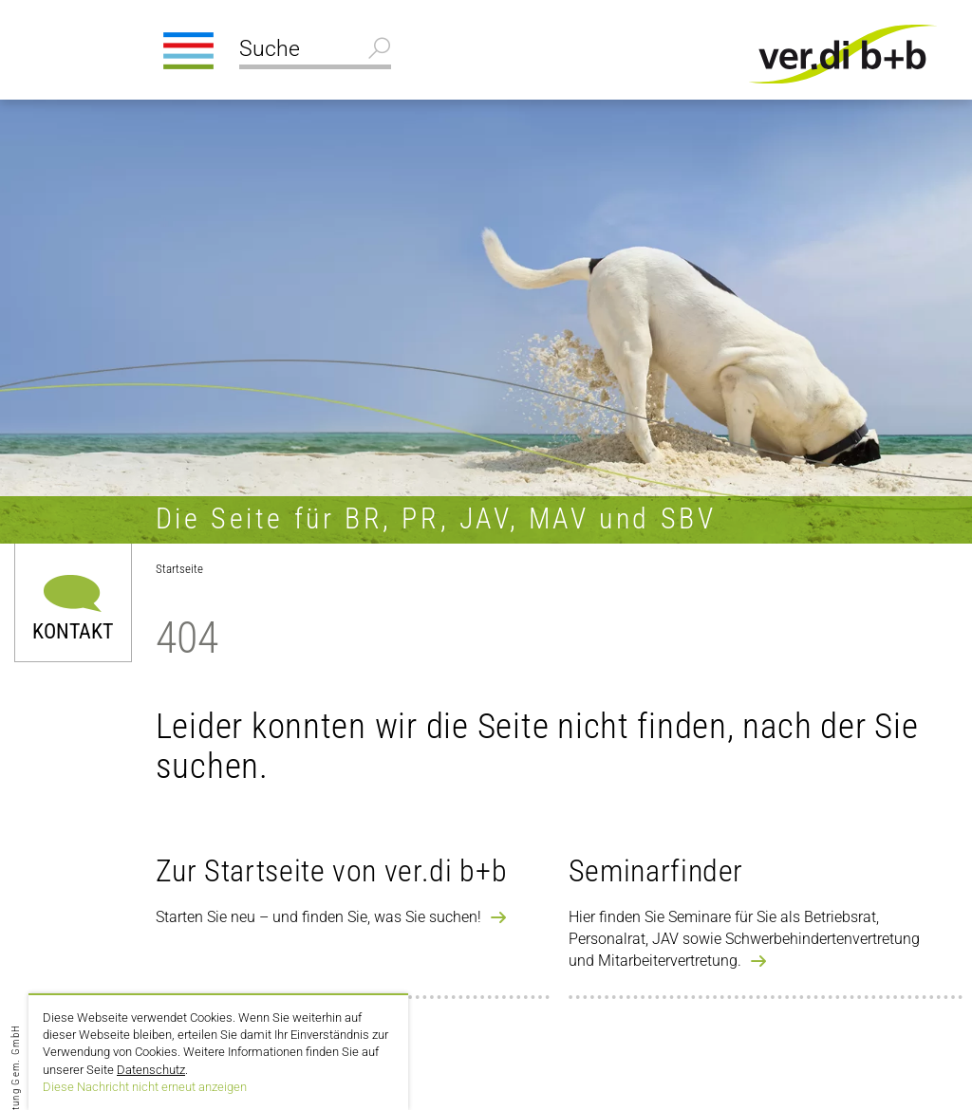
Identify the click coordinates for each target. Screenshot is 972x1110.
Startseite (179, 569)
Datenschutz (151, 1070)
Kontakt (72, 630)
